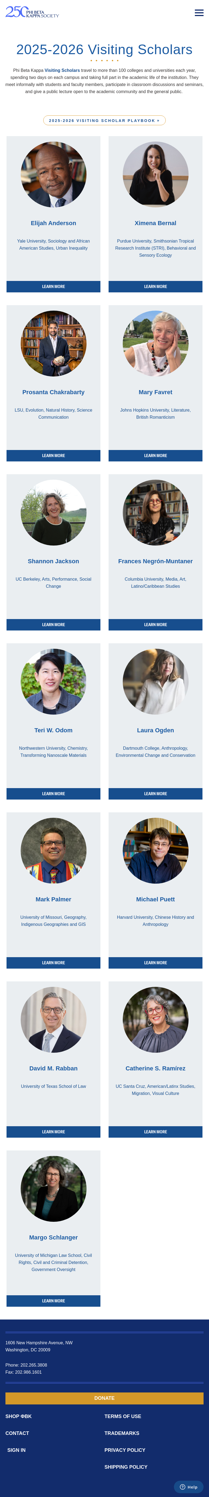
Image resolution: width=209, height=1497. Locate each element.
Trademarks (121, 1433)
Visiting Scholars (62, 70)
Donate (104, 1398)
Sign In (16, 1450)
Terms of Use (122, 1416)
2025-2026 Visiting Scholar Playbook (102, 120)
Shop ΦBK (18, 1416)
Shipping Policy (125, 1467)
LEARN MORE (53, 286)
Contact (17, 1433)
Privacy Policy (124, 1450)
